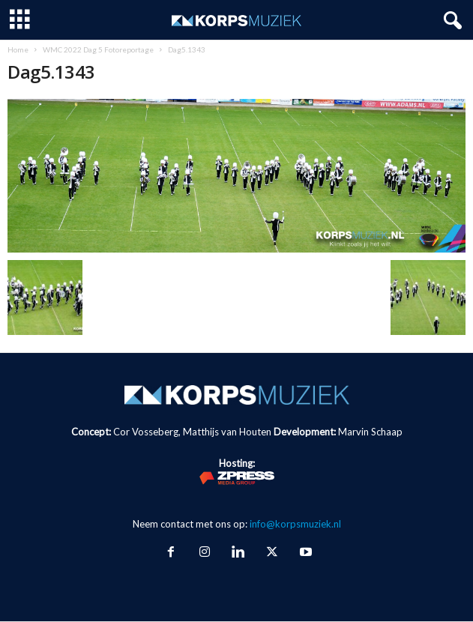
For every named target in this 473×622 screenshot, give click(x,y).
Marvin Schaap (370, 432)
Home (17, 49)
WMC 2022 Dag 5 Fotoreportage (98, 49)
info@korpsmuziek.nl (295, 524)
